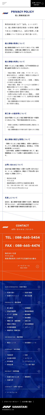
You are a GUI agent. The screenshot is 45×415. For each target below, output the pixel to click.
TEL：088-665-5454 (22, 237)
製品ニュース (11, 343)
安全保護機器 (29, 324)
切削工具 (28, 321)
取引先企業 (28, 296)
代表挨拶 (10, 355)
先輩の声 (10, 380)
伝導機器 (28, 308)
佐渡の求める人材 (13, 377)
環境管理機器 (29, 311)
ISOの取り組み (27, 402)
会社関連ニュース (30, 343)
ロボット (28, 327)
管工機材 (10, 308)
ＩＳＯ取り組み (30, 364)
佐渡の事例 (28, 292)
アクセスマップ (30, 361)
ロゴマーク (28, 358)
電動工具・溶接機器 (13, 321)
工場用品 (10, 318)
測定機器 (28, 318)
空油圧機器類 (11, 311)
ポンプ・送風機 (12, 314)
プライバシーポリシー (11, 402)
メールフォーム (12, 392)
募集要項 (28, 377)
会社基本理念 (11, 358)
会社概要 (10, 361)
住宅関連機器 (11, 327)
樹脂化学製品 (11, 324)
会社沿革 (10, 364)
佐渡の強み (10, 292)
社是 (26, 355)
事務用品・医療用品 (13, 330)
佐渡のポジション (13, 296)
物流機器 (28, 314)
